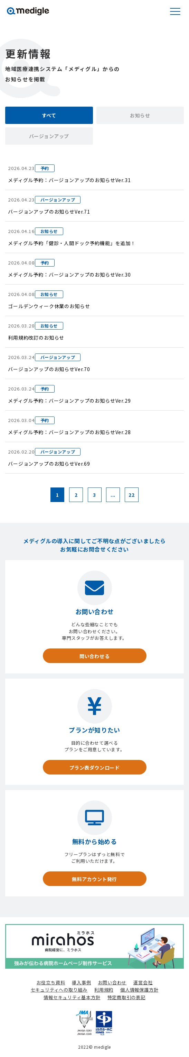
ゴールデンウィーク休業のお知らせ (49, 306)
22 (131, 494)
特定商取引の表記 (126, 997)
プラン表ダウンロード (94, 767)
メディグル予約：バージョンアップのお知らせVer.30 (69, 274)
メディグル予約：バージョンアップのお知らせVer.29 (69, 400)
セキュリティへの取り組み (59, 989)
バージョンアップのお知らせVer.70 (49, 369)
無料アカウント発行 (94, 879)
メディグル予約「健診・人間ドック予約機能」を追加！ (72, 243)
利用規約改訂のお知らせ (36, 337)
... (113, 494)
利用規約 (103, 989)
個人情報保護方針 (139, 989)
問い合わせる (94, 656)
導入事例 (81, 982)
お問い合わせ (112, 982)
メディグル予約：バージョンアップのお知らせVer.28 (69, 432)
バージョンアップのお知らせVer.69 (49, 463)
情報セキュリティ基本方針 (72, 997)
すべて (49, 115)
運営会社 (142, 982)
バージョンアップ (49, 136)
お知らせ (140, 115)
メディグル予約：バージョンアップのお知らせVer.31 (69, 180)
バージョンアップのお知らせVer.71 (49, 211)
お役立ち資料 (51, 982)
